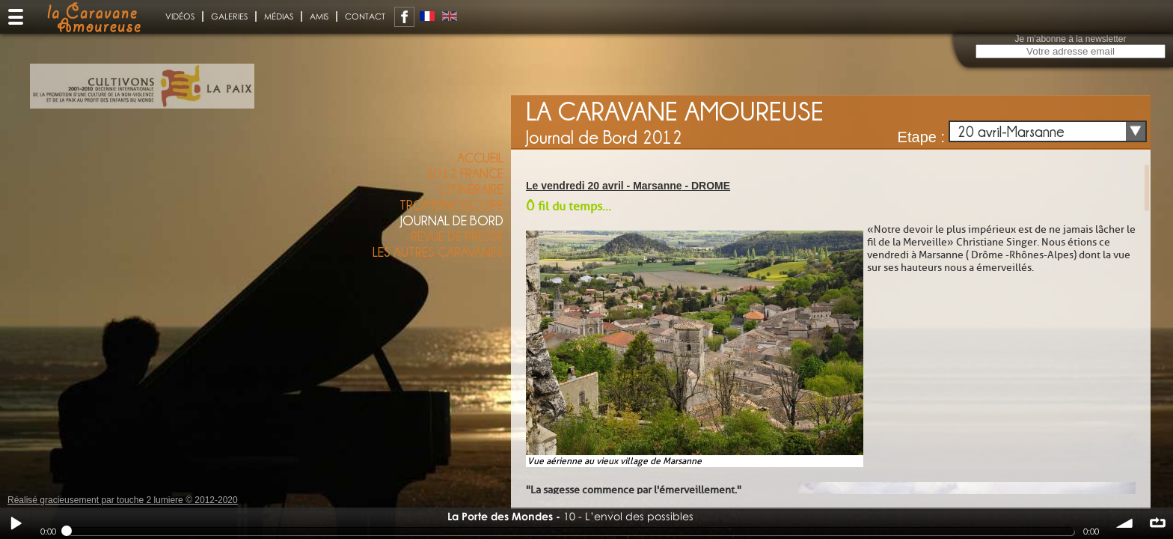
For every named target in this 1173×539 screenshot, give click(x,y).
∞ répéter (1157, 523)
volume (1125, 523)
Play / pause (15, 523)
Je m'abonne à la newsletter (1070, 39)
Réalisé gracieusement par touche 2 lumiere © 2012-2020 (122, 500)
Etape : (921, 137)
